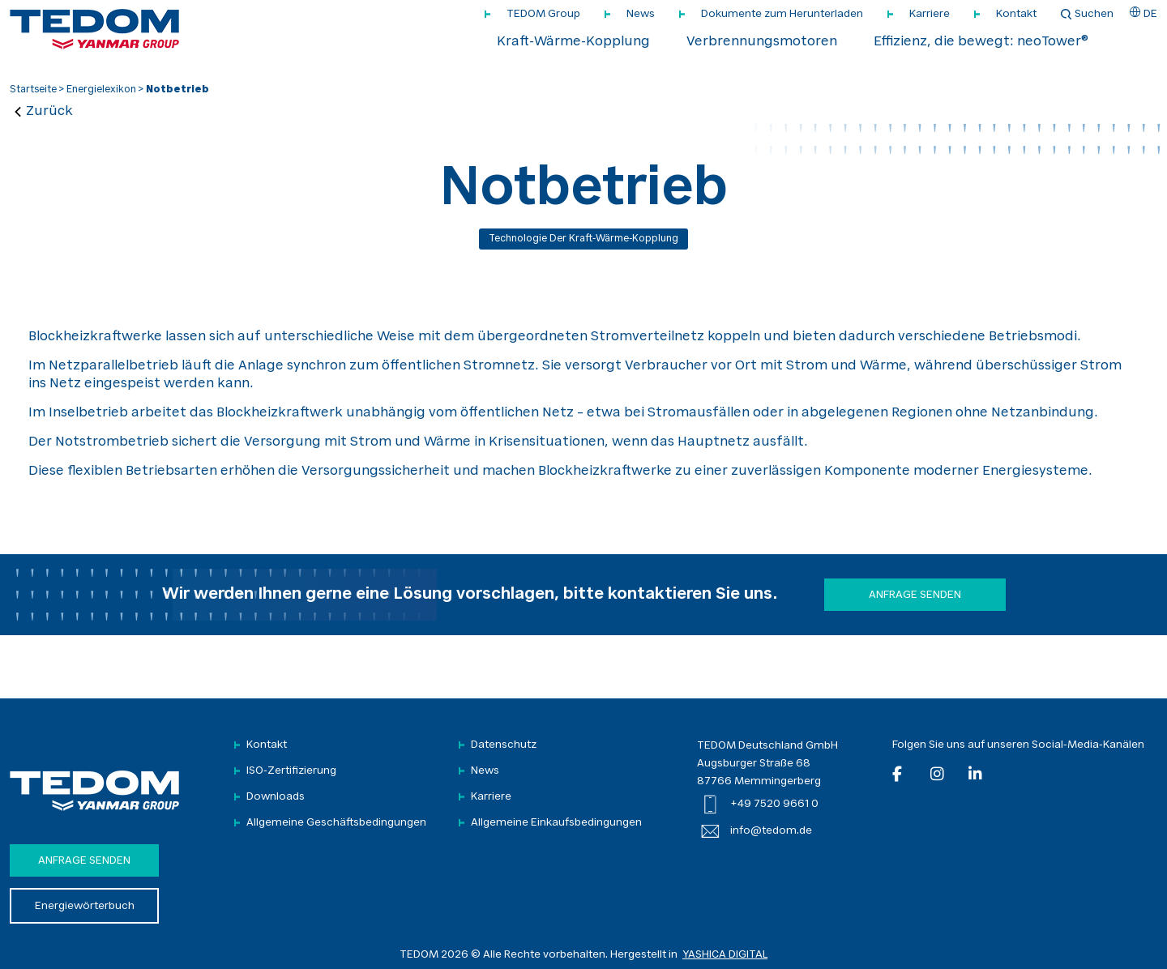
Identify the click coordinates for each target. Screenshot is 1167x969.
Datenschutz (503, 745)
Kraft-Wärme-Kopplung (573, 42)
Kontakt (1016, 14)
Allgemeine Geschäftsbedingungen (336, 822)
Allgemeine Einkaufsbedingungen (556, 822)
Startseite (33, 90)
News (640, 14)
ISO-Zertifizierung (291, 771)
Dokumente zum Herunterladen (782, 14)
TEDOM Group (543, 14)
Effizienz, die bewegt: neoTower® (981, 42)
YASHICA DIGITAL (724, 955)
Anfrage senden (915, 595)
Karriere (929, 14)
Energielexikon (101, 90)
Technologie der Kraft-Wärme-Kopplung (583, 239)
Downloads (275, 797)
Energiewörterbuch (85, 906)
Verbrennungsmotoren (761, 42)
